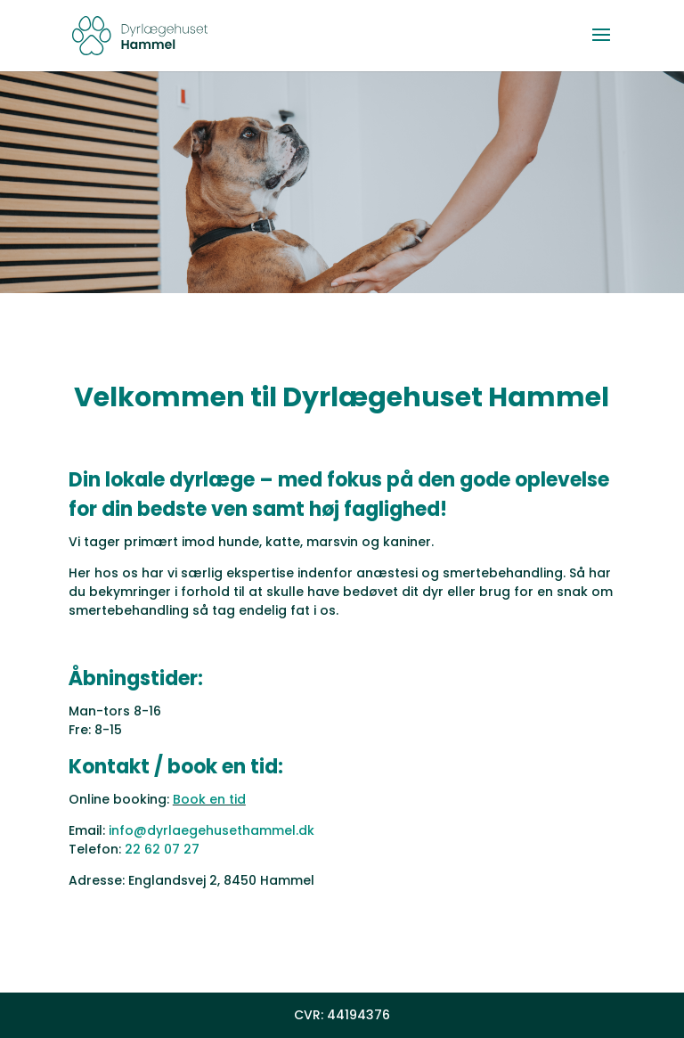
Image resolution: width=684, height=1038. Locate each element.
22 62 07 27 (162, 849)
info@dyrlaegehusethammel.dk (211, 830)
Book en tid (209, 799)
